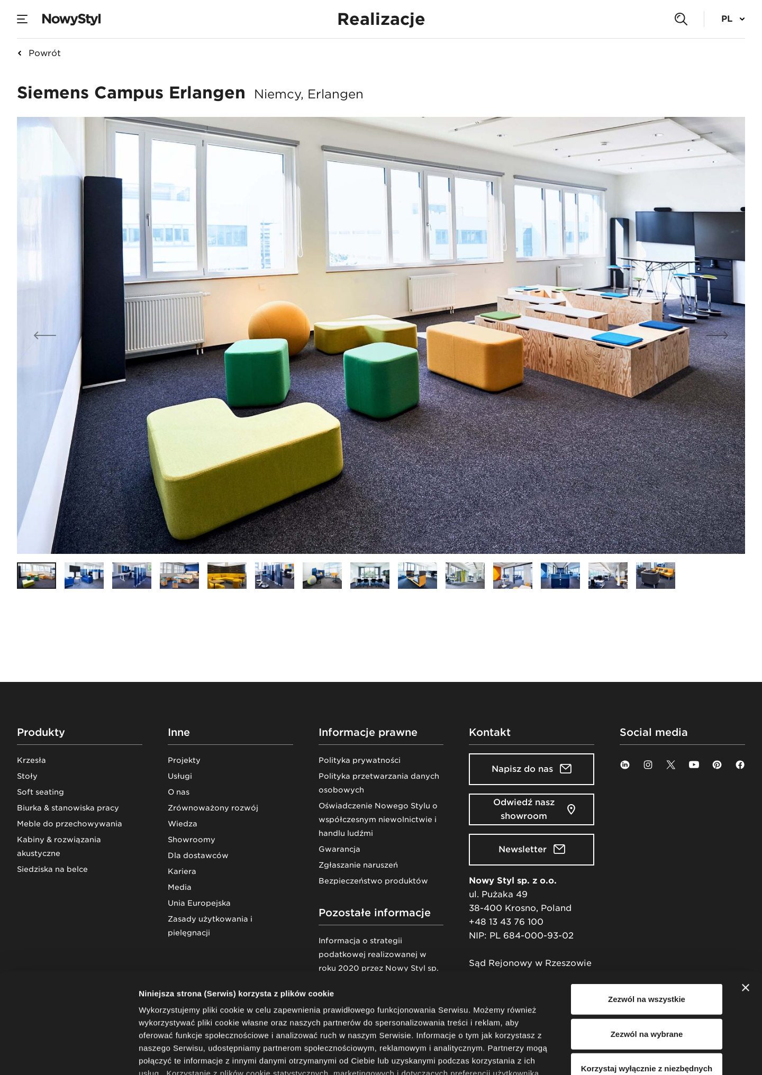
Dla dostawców (198, 855)
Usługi (180, 776)
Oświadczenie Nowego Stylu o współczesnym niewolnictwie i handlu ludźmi (378, 819)
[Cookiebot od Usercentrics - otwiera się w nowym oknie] (68, 1054)
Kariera (182, 871)
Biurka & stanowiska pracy (68, 808)
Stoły (27, 776)
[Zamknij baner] (745, 902)
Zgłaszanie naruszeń (358, 865)
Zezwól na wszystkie (646, 913)
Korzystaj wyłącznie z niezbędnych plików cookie (646, 989)
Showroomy (191, 839)
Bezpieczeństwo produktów (373, 881)
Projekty (184, 760)
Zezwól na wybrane (647, 947)
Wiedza (182, 823)
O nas (178, 792)
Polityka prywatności (360, 760)
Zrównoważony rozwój (213, 808)
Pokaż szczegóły (564, 1054)
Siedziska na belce (52, 869)
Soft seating (40, 792)
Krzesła (31, 760)
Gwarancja (339, 849)
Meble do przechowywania (69, 823)
